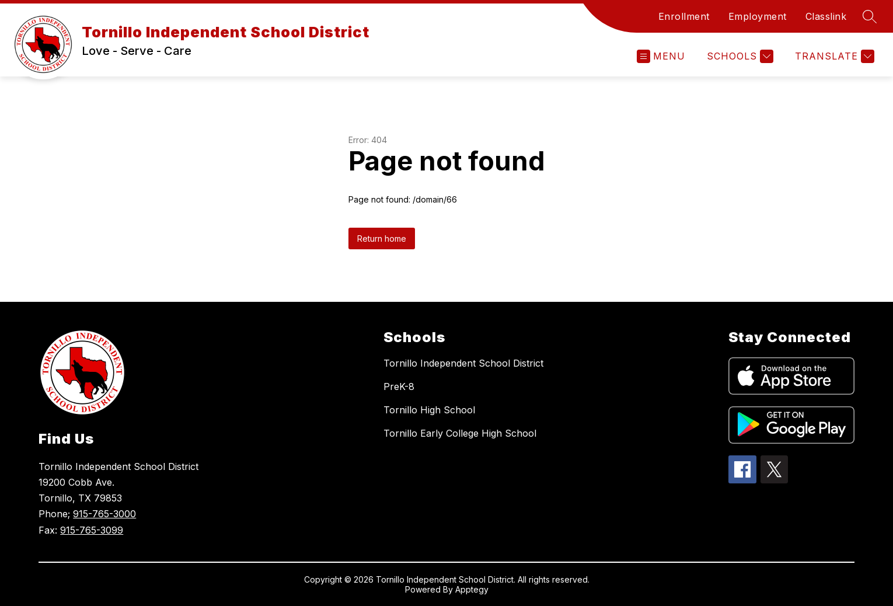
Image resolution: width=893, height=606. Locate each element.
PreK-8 (398, 386)
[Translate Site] (833, 56)
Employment (757, 16)
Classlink (826, 16)
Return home (381, 238)
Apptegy (472, 589)
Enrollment (684, 16)
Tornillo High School (429, 410)
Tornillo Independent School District (463, 363)
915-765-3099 (91, 530)
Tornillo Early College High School (459, 433)
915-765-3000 (104, 514)
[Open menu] (661, 56)
